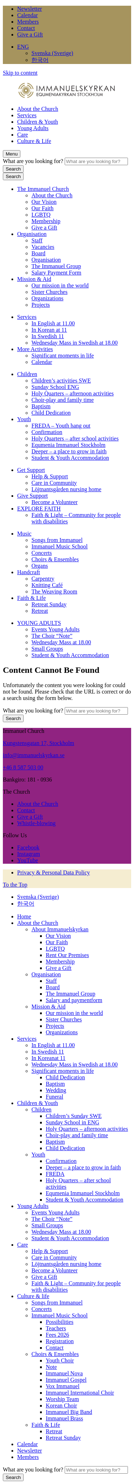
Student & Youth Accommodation (70, 458)
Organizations (47, 298)
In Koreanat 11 (48, 1058)
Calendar (27, 15)
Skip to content (20, 73)
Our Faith (42, 208)
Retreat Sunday (48, 604)
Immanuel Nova (64, 1373)
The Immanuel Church (43, 189)
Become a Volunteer (54, 502)
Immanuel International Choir (80, 1393)
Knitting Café (47, 585)
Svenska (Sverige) (52, 53)
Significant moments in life (62, 355)
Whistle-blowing (36, 823)
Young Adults (33, 128)
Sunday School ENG (55, 387)
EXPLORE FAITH (39, 509)
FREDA (55, 1174)
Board (38, 253)
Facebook (28, 847)
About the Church (37, 109)
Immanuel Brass (64, 1418)
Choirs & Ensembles (55, 559)
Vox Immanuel (62, 1386)
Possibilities (59, 1322)
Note (51, 1367)
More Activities (35, 349)
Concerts (41, 553)
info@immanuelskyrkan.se (33, 755)
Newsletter (29, 9)
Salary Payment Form (56, 273)
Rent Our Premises (67, 955)
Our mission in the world (60, 285)
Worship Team (62, 1399)
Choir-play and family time (62, 400)
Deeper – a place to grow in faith (68, 451)
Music (24, 534)
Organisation (31, 234)
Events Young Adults (55, 629)
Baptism (40, 406)
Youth (24, 419)
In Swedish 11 (47, 336)
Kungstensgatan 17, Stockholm (38, 743)
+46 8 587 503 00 (23, 767)
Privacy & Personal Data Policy (53, 872)
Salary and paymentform (74, 1000)
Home (24, 916)
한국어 (40, 60)
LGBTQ (40, 215)
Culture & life (33, 1296)
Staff (37, 240)
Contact (26, 28)
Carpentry (42, 579)
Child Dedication (51, 413)
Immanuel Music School (59, 546)
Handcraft (28, 572)
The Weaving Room (54, 591)
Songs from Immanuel (57, 540)
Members (28, 22)
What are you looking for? (34, 161)
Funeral (54, 1097)
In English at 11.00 (53, 323)
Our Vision (43, 202)
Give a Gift (30, 34)
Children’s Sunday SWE (73, 1116)
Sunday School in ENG (72, 1122)
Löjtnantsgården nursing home (66, 489)
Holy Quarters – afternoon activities (72, 393)
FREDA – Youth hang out (60, 426)
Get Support (31, 470)
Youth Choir (60, 1360)
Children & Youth (37, 122)
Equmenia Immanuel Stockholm (68, 445)
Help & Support (49, 476)
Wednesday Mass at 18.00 (61, 642)
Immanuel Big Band (69, 1412)
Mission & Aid (34, 279)
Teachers (56, 1328)
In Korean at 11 (49, 330)
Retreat (39, 611)
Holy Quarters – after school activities (75, 438)
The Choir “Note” (52, 636)
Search (13, 169)
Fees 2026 (57, 1335)
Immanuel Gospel (66, 1380)
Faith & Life (31, 598)
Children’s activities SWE (61, 381)
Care (22, 135)
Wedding (56, 1090)
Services (26, 115)
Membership (45, 221)
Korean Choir (61, 1405)
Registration (60, 1341)
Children (27, 374)
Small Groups (47, 649)
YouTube (27, 860)
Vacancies (42, 247)
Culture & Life (34, 141)
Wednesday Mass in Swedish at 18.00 (74, 343)
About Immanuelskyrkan (60, 929)
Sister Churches (49, 292)
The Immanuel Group (56, 266)
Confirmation (46, 432)
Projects (40, 305)
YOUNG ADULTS (39, 623)
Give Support (32, 496)
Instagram (28, 854)
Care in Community (54, 483)
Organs (39, 566)
